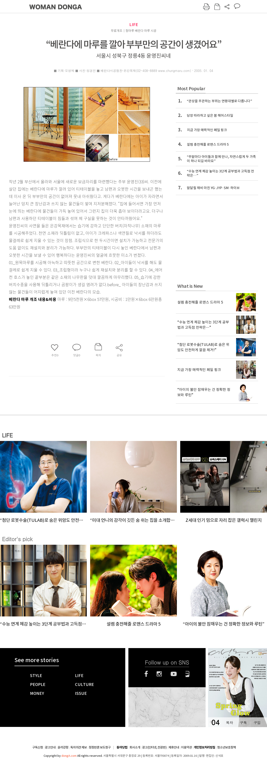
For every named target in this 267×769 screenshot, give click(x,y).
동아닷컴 (122, 747)
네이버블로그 (187, 673)
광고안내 (50, 747)
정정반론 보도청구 (100, 747)
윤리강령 (63, 747)
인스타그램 (159, 673)
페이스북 (146, 673)
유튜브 (174, 673)
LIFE (133, 24)
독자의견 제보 (78, 747)
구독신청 (37, 747)
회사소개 (134, 747)
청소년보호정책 (226, 747)
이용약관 (186, 747)
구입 (257, 722)
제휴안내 (173, 747)
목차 (229, 722)
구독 (243, 722)
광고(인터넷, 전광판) (154, 747)
